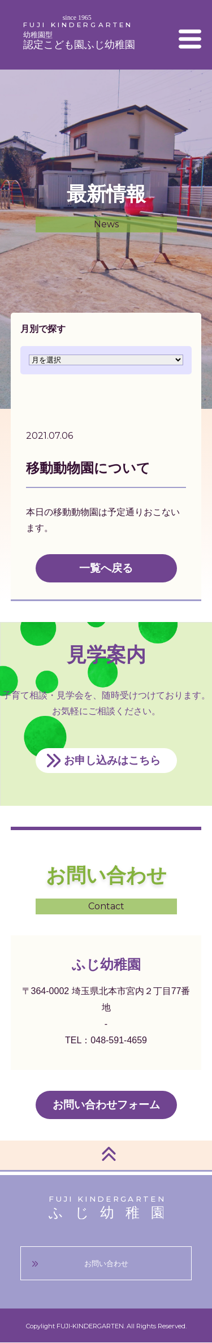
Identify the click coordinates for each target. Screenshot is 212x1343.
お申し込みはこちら (112, 760)
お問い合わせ (106, 1263)
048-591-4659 (118, 1040)
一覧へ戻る (106, 568)
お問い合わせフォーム (106, 1105)
